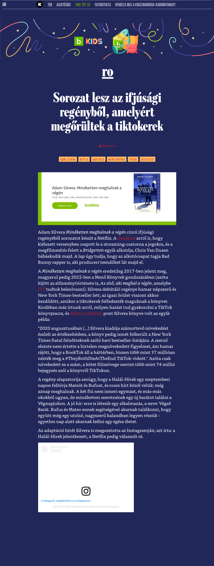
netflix (84, 160)
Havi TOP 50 (84, 4)
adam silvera (68, 160)
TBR (51, 4)
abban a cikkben (86, 313)
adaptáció (98, 160)
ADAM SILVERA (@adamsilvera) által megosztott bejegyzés (86, 506)
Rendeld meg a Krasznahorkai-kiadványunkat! (146, 4)
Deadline (126, 238)
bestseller (147, 160)
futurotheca (104, 4)
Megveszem (64, 205)
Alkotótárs (65, 4)
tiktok (133, 160)
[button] (4, 4)
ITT (41, 289)
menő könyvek (116, 160)
